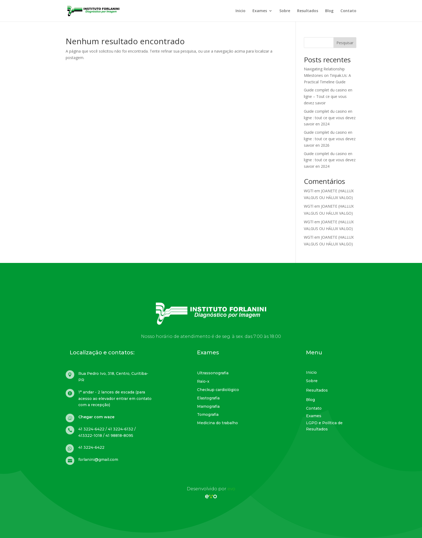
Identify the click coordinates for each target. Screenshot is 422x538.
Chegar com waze (96, 416)
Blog (329, 11)
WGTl (308, 190)
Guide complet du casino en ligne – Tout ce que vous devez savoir (328, 96)
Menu (314, 352)
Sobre (284, 11)
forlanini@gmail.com (98, 459)
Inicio (240, 11)
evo (231, 488)
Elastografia (208, 398)
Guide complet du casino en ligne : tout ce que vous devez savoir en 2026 (330, 139)
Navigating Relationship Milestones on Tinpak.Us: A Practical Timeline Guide (327, 75)
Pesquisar (344, 42)
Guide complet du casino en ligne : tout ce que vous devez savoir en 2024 (330, 118)
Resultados (307, 11)
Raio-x (203, 381)
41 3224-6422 (91, 447)
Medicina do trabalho (217, 422)
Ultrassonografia (212, 373)
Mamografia (208, 406)
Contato (348, 11)
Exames (259, 11)
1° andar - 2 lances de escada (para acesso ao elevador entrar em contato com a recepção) (115, 398)
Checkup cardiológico (218, 389)
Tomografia (208, 414)
